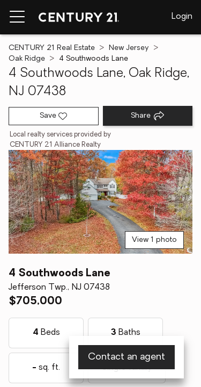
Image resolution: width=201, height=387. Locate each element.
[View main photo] (100, 202)
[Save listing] (54, 116)
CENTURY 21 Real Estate (52, 48)
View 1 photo (154, 240)
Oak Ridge (27, 59)
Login (182, 16)
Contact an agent (126, 357)
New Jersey (129, 48)
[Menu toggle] (17, 17)
